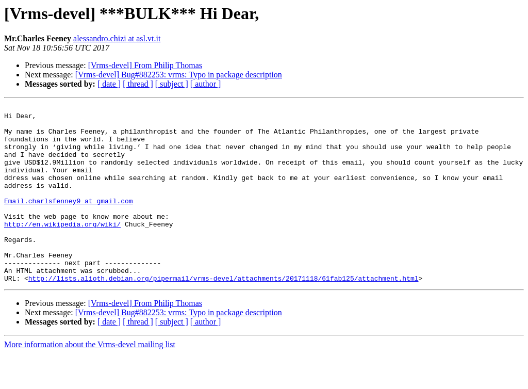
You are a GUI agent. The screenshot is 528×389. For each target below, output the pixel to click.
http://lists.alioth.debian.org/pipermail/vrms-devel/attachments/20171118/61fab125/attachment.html (223, 313)
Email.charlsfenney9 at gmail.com (68, 220)
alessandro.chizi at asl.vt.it (116, 38)
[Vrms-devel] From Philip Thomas (145, 65)
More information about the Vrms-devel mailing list (89, 380)
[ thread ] (138, 83)
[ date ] (109, 83)
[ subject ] (171, 83)
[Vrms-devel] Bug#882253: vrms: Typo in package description (178, 74)
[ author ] (205, 83)
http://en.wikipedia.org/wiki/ (62, 248)
